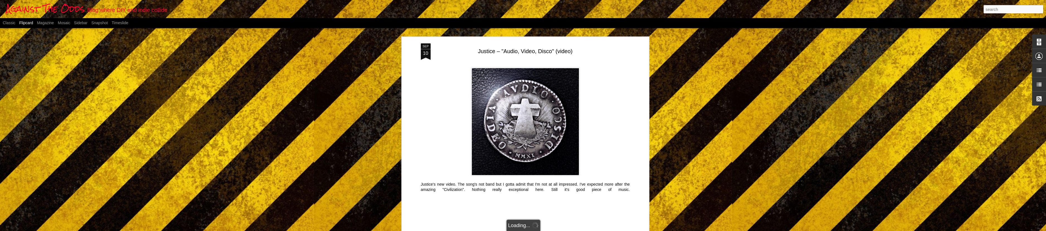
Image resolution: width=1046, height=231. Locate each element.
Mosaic (64, 23)
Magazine (45, 23)
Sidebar (81, 23)
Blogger (550, 228)
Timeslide (120, 23)
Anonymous (553, 178)
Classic (9, 23)
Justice (540, 185)
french (526, 185)
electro (512, 185)
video (552, 185)
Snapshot (99, 23)
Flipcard (26, 23)
